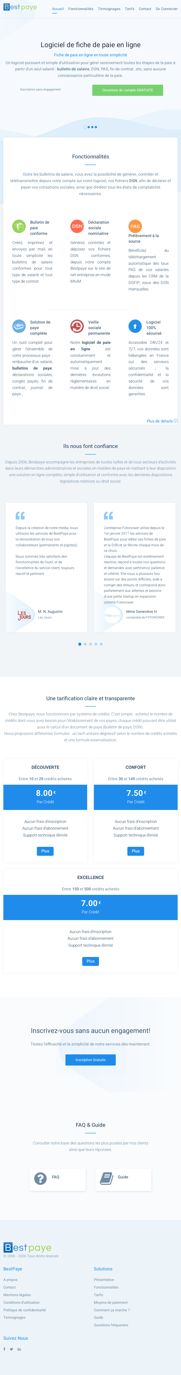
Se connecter (167, 9)
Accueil (58, 9)
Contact (145, 9)
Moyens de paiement (111, 1302)
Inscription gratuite (91, 1060)
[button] (79, 644)
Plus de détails (162, 421)
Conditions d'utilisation (21, 1302)
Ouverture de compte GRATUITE (127, 90)
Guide (98, 1317)
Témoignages (109, 9)
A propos (10, 1279)
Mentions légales (17, 1295)
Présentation (104, 1279)
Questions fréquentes (111, 1325)
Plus (45, 851)
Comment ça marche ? (112, 1310)
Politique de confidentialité (24, 1310)
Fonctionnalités (80, 9)
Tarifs (129, 9)
